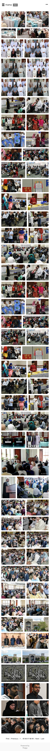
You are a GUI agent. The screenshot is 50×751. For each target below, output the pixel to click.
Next (37, 738)
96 (26, 738)
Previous (14, 738)
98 (30, 738)
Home (8, 4)
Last (42, 738)
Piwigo (25, 748)
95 (24, 738)
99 (33, 738)
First (7, 738)
